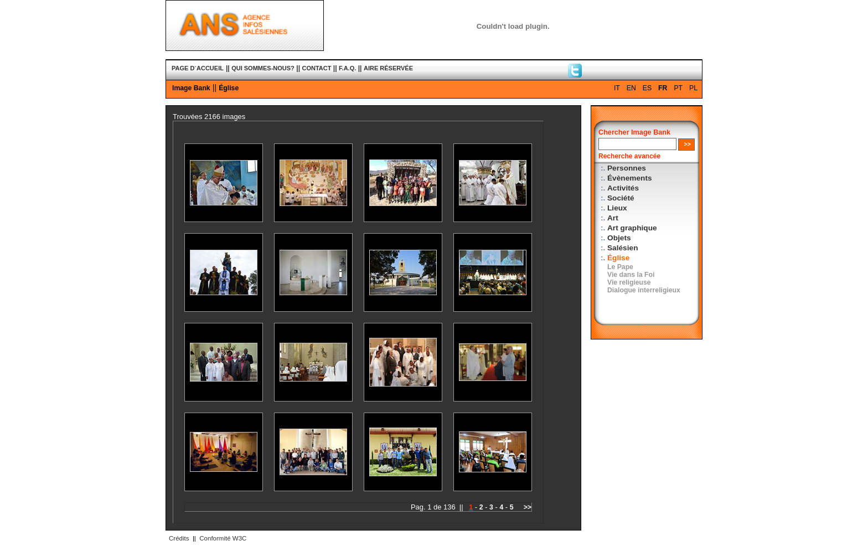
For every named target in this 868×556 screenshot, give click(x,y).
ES (647, 88)
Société (620, 198)
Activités (623, 188)
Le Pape (620, 267)
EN (631, 88)
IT (617, 88)
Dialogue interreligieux (643, 290)
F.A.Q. (347, 68)
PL (693, 88)
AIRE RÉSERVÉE (388, 68)
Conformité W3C (222, 538)
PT (678, 88)
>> (527, 507)
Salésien (622, 248)
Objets (619, 238)
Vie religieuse (629, 282)
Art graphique (632, 228)
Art (612, 218)
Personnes (626, 168)
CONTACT (317, 68)
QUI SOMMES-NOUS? (262, 68)
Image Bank (191, 88)
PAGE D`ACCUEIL (198, 68)
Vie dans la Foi (630, 275)
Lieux (617, 208)
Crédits (179, 538)
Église (229, 88)
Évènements (629, 178)
